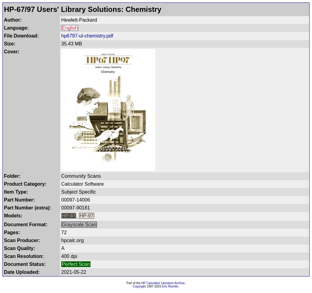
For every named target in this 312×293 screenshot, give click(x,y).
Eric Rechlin (170, 286)
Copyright (139, 286)
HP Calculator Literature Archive (163, 283)
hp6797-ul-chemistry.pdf (87, 35)
